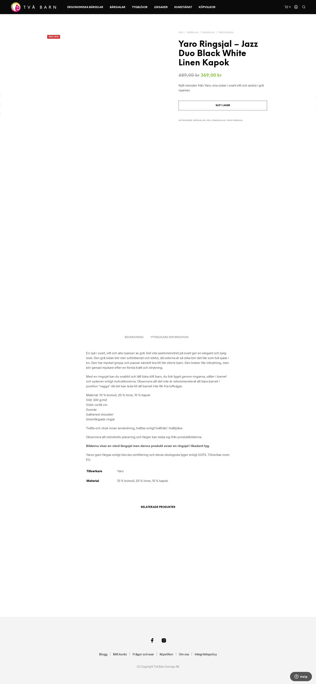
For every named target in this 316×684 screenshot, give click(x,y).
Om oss (184, 654)
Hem (181, 32)
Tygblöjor (140, 7)
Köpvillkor (207, 7)
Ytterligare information (169, 337)
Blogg (103, 654)
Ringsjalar (208, 32)
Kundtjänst (183, 7)
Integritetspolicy (206, 654)
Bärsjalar (117, 7)
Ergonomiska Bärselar (85, 7)
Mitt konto (120, 654)
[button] (288, 7)
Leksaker (161, 7)
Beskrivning (134, 337)
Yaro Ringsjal (226, 32)
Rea (209, 120)
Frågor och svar (143, 654)
